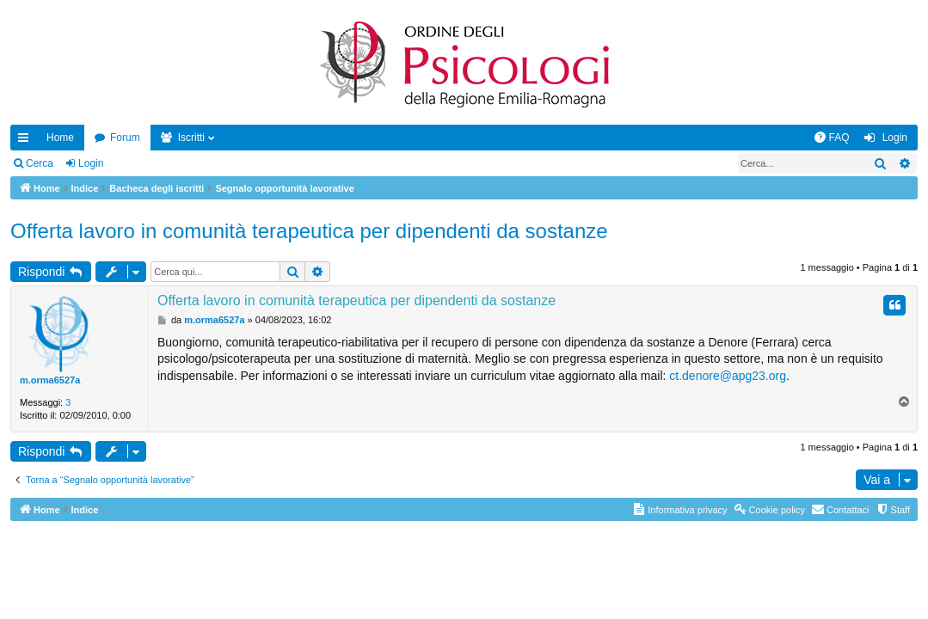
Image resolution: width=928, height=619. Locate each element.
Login (90, 163)
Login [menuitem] (894, 138)
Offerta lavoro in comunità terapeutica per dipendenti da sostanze (309, 230)
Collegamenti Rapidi (26, 141)
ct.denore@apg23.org (727, 376)
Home (60, 138)
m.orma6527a (50, 380)
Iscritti (191, 138)
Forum (125, 138)
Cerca (39, 163)
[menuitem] (832, 137)
